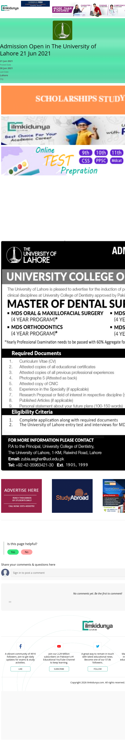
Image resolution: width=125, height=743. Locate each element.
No (26, 552)
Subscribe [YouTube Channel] (59, 669)
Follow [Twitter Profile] (98, 669)
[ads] (21, 496)
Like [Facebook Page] (20, 669)
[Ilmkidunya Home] (10, 8)
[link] (35, 4)
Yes (13, 552)
